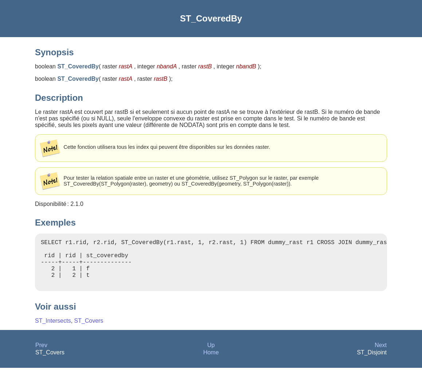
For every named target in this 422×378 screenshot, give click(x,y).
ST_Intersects (53, 331)
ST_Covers (88, 331)
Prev (41, 355)
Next (381, 355)
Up (210, 355)
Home (211, 362)
